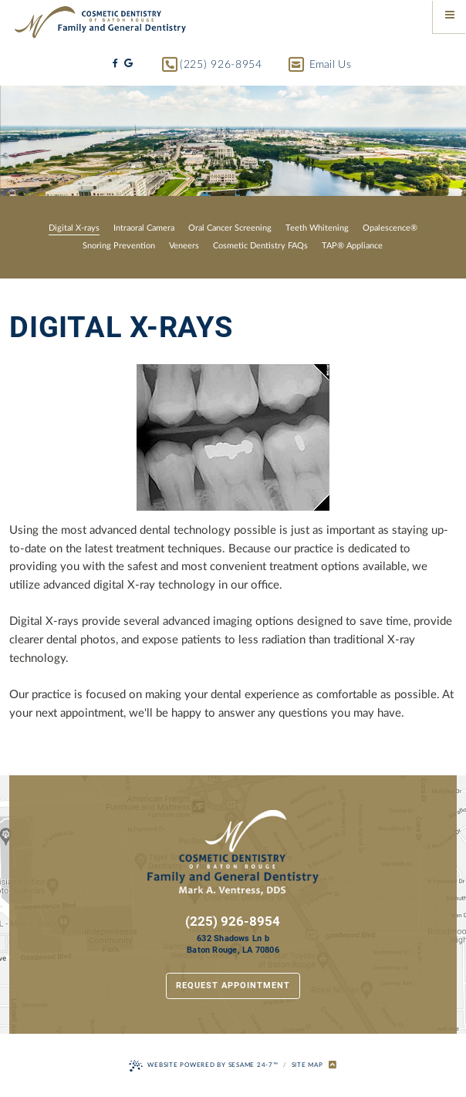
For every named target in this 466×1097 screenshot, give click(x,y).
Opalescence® (390, 228)
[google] (128, 63)
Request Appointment (233, 986)
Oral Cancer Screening (230, 228)
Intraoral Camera (143, 228)
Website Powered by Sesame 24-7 (203, 1066)
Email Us (320, 65)
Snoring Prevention (119, 245)
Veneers (184, 245)
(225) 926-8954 (212, 65)
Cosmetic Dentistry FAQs (260, 245)
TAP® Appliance (352, 245)
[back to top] (332, 1066)
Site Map (307, 1065)
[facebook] (115, 63)
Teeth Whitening (317, 228)
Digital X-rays (74, 228)
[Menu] (449, 16)
